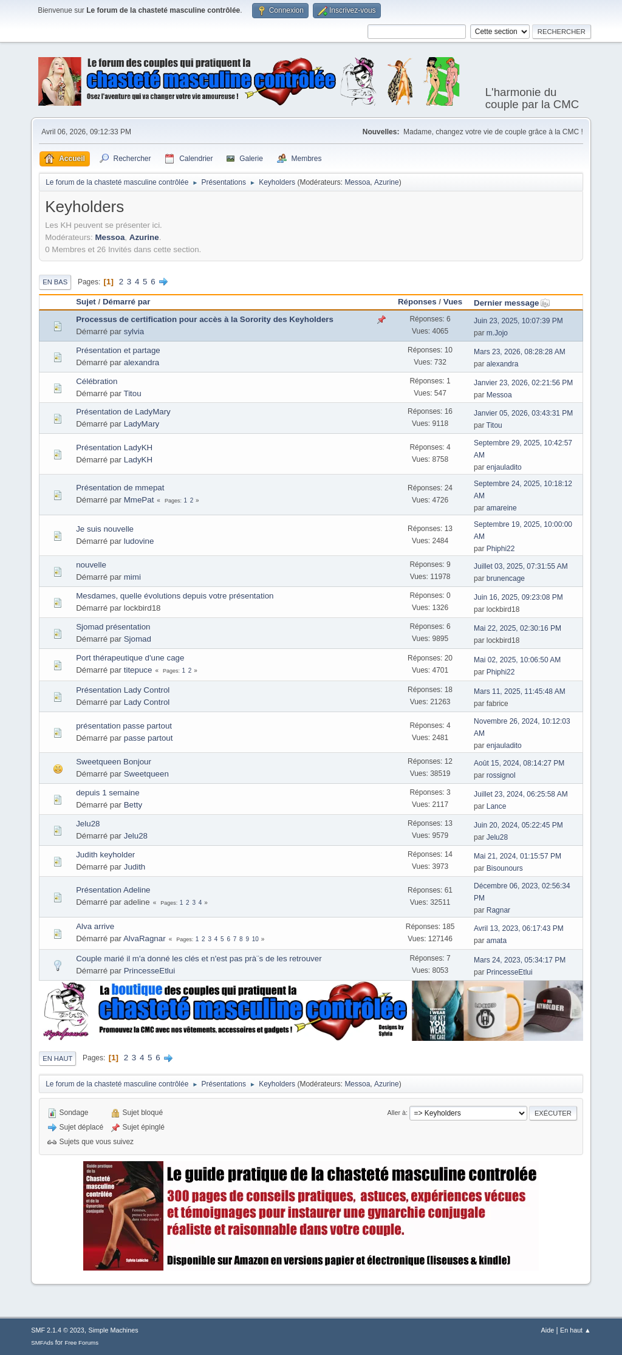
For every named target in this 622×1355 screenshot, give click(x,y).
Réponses (417, 301)
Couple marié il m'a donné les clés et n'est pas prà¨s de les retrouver (198, 958)
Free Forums (81, 1342)
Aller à (396, 1112)
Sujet (86, 301)
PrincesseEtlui (149, 970)
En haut (57, 1058)
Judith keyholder (105, 854)
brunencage (506, 578)
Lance (497, 806)
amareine (502, 508)
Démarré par (127, 301)
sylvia (134, 331)
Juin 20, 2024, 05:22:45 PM (518, 825)
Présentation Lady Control (122, 690)
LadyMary (142, 423)
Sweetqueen (146, 773)
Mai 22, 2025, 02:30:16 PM (517, 628)
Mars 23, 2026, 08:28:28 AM (520, 352)
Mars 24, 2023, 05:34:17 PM (520, 960)
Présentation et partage (118, 350)
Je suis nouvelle (105, 528)
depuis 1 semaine (107, 792)
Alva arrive (95, 926)
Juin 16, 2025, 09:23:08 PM (518, 597)
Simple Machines (113, 1330)
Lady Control (147, 702)
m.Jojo (497, 333)
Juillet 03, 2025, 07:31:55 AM (521, 566)
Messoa (357, 182)
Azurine (386, 182)
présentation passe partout (124, 725)
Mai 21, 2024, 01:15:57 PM (517, 856)
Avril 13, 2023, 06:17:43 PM (519, 928)
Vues (452, 301)
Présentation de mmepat (120, 487)
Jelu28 (88, 823)
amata (497, 940)
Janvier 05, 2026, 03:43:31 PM (523, 413)
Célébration (96, 381)
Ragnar (498, 910)
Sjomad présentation (113, 626)
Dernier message (512, 302)
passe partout (148, 738)
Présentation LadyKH (114, 447)
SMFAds (42, 1342)
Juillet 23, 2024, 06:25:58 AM (521, 794)
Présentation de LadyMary (123, 411)
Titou (132, 393)
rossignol (501, 775)
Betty (133, 804)
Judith (135, 866)
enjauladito (504, 467)
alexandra (142, 362)
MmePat (139, 499)
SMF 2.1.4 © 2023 (57, 1330)
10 (255, 939)
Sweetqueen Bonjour (113, 761)
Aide (548, 1330)
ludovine (139, 541)
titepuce (138, 669)
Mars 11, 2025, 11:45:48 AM (520, 691)
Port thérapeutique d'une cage (130, 657)
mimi (132, 576)
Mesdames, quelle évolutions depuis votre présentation (174, 595)
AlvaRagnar (144, 938)
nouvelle (91, 564)
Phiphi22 (501, 548)
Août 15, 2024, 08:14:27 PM (519, 763)
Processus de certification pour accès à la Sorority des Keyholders (204, 319)
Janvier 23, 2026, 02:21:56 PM (523, 383)
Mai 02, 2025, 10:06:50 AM (517, 660)
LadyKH (138, 459)
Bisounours (505, 868)
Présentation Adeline (113, 889)
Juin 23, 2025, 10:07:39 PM (518, 321)
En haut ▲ (575, 1330)
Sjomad (137, 638)
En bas (55, 282)
